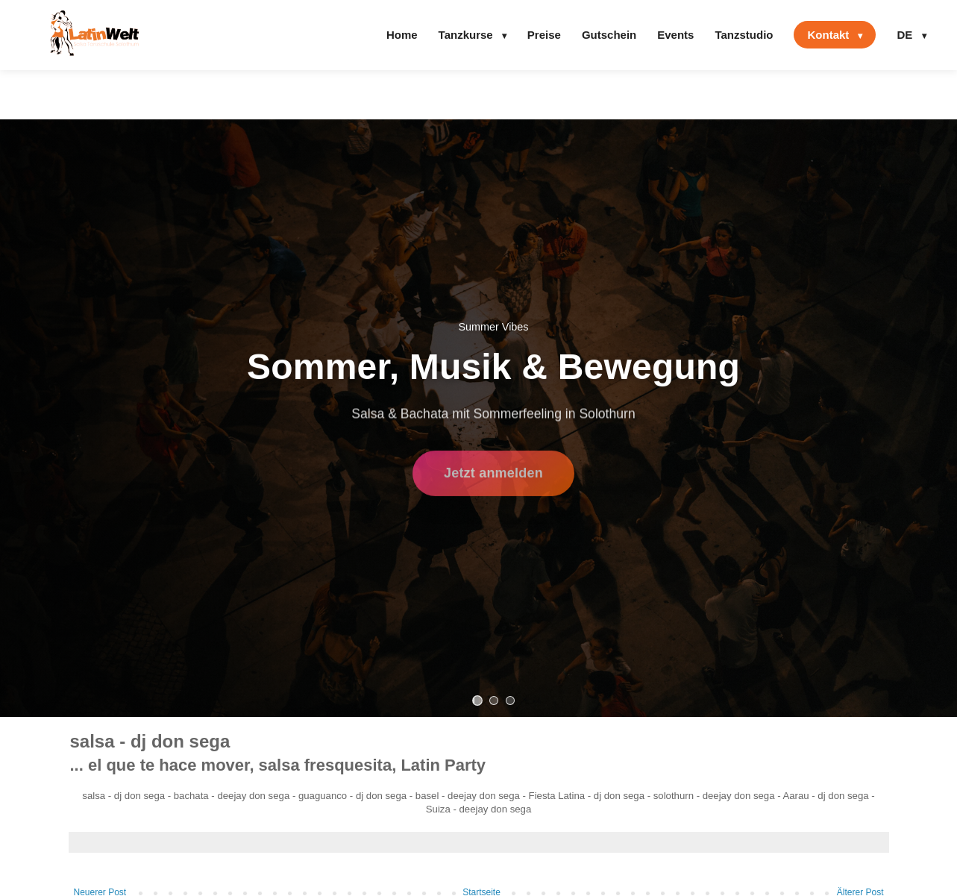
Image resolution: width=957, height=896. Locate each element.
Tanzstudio (744, 34)
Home (402, 34)
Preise (544, 34)
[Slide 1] (477, 700)
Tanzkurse (472, 34)
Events (675, 34)
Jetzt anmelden (493, 476)
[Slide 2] (493, 700)
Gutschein (609, 34)
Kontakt (834, 34)
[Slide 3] (510, 700)
